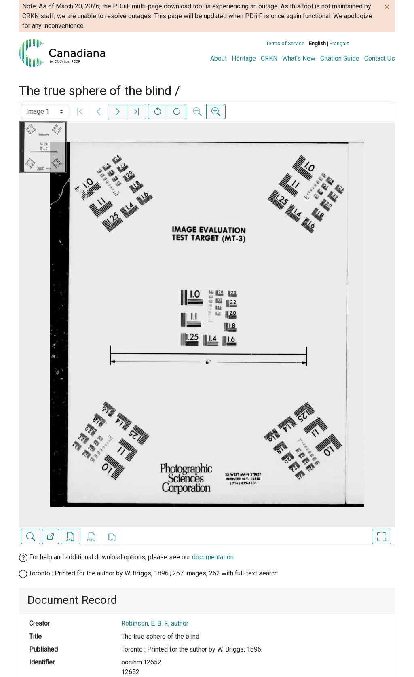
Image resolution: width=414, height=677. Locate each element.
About (218, 58)
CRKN (269, 58)
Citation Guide (339, 58)
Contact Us (379, 58)
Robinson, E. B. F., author (154, 623)
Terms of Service (285, 43)
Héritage (244, 58)
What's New (298, 58)
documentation (213, 557)
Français (339, 43)
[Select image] (44, 111)
